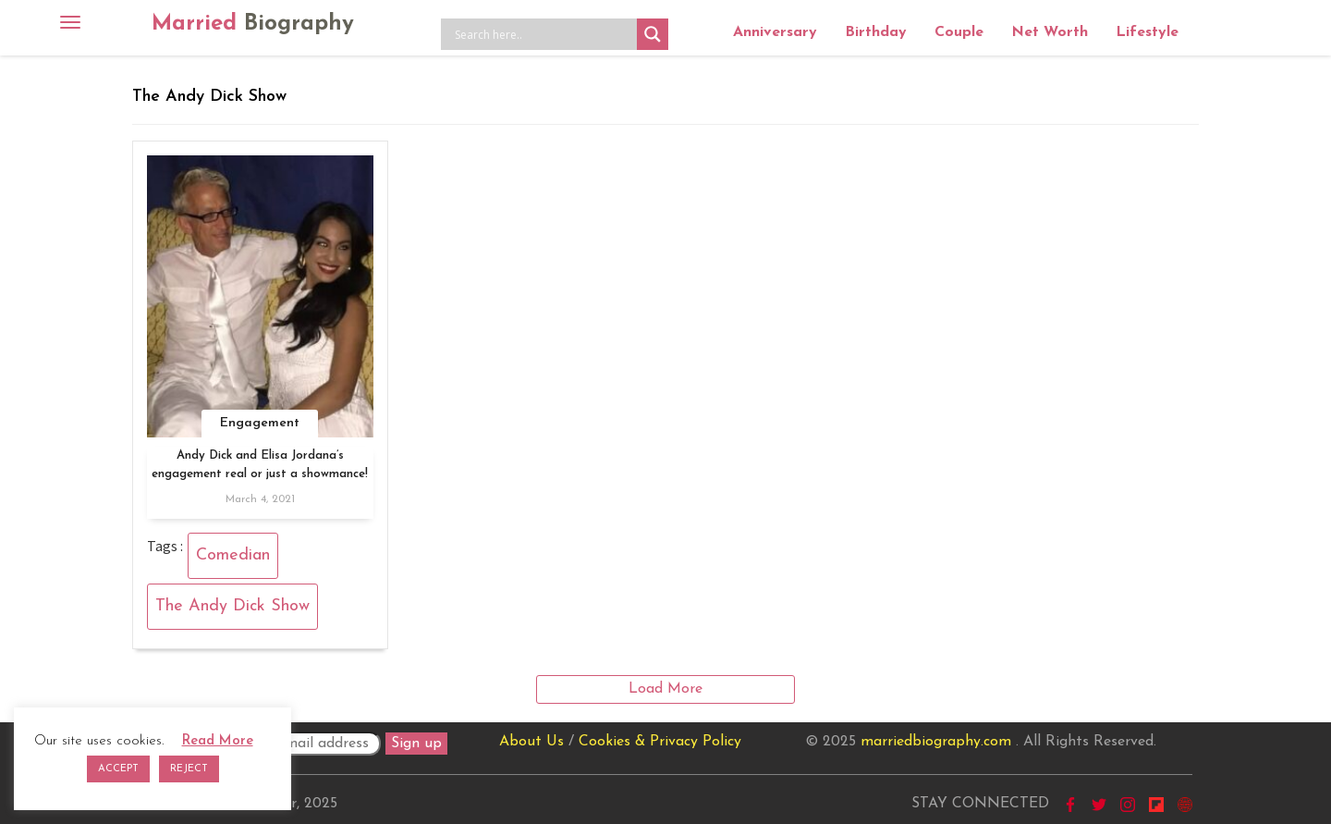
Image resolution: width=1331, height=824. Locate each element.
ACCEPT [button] (118, 769)
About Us (531, 741)
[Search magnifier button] (652, 34)
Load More (665, 689)
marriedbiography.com (936, 741)
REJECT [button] (189, 769)
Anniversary (775, 32)
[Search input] (543, 34)
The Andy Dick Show (232, 606)
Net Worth (1049, 32)
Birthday (876, 32)
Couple (958, 32)
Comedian (233, 555)
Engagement (259, 423)
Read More (217, 741)
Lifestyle (1147, 32)
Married (253, 24)
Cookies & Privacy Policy (660, 741)
